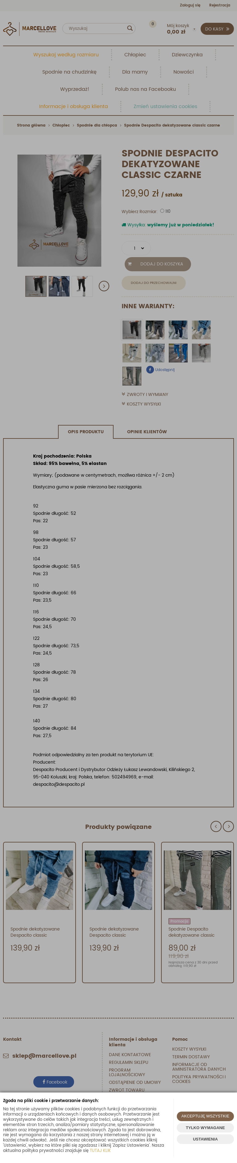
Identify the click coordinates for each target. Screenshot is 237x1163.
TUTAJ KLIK (100, 1151)
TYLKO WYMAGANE (205, 1127)
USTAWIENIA (205, 1139)
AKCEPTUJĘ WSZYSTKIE (205, 1116)
